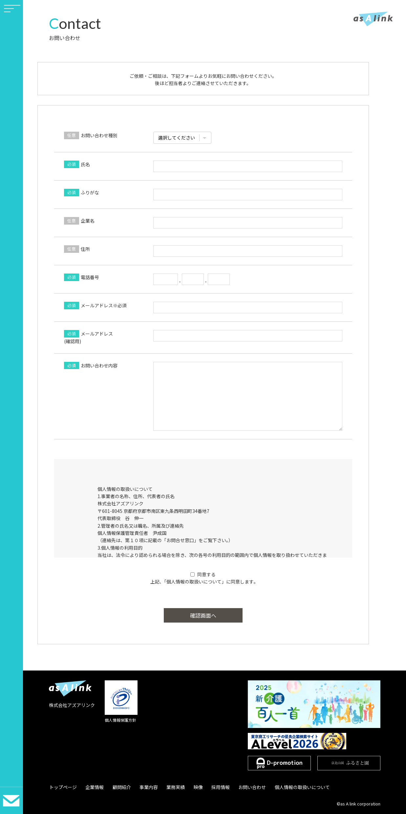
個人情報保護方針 (120, 720)
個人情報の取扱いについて (293, 787)
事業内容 (145, 787)
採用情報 (213, 787)
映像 (192, 787)
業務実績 (171, 787)
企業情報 (93, 787)
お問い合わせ (244, 787)
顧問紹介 (119, 787)
